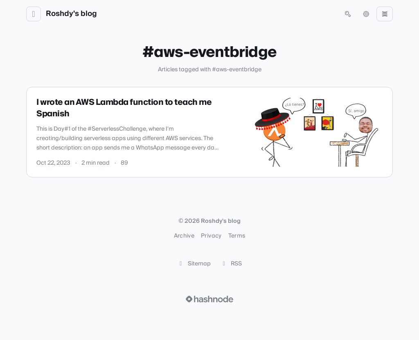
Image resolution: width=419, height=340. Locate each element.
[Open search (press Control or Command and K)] (347, 14)
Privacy (211, 236)
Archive (184, 236)
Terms (237, 236)
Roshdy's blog (71, 14)
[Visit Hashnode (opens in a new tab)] (209, 299)
